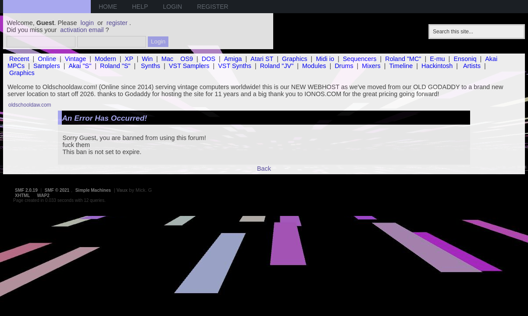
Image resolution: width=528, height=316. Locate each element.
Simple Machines (93, 190)
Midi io (325, 58)
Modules (314, 65)
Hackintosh (437, 65)
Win (147, 58)
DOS (208, 58)
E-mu (437, 58)
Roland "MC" (403, 58)
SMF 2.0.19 (26, 190)
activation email (81, 29)
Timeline (401, 65)
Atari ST (261, 58)
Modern (105, 58)
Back (264, 168)
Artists (472, 65)
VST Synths (234, 65)
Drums (344, 65)
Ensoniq (464, 58)
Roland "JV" (277, 65)
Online (47, 58)
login (87, 22)
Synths (150, 65)
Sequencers (360, 58)
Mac (167, 58)
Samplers (46, 65)
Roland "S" (115, 65)
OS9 (186, 58)
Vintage (75, 58)
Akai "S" (79, 65)
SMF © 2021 (57, 190)
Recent (19, 58)
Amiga (233, 58)
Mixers (371, 65)
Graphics (294, 58)
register (117, 22)
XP (129, 58)
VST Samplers (189, 65)
